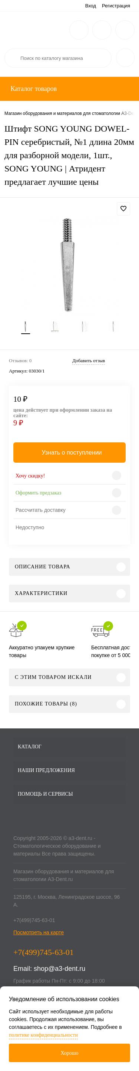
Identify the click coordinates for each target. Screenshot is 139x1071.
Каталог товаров (33, 88)
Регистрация (116, 5)
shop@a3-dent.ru (59, 968)
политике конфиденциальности (43, 1035)
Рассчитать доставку (41, 510)
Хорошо (69, 1053)
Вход (90, 5)
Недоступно (30, 527)
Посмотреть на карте (38, 932)
